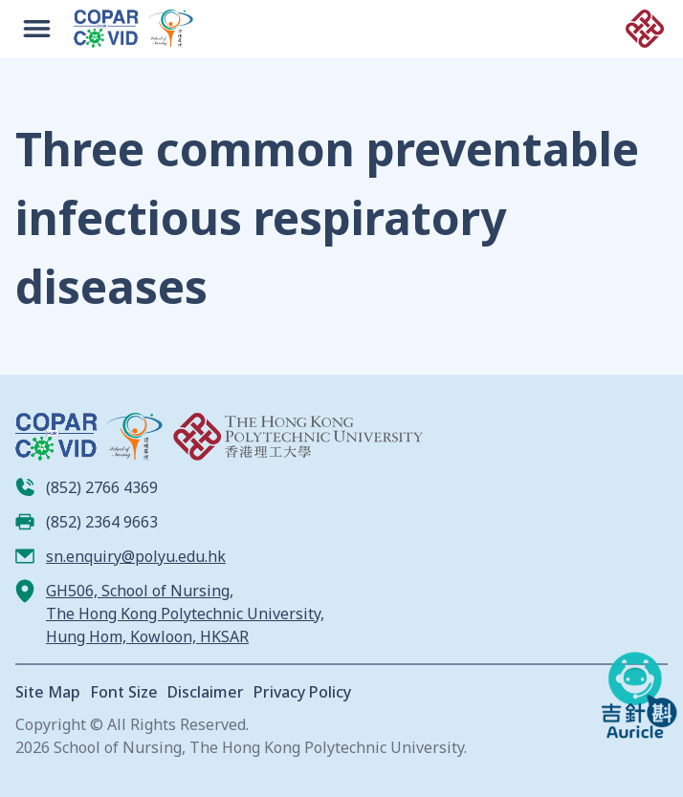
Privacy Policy (302, 691)
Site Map (47, 691)
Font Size (124, 691)
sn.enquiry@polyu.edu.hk (136, 556)
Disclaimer (205, 691)
